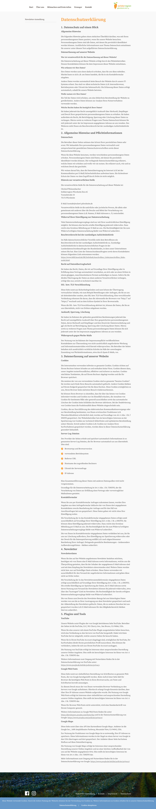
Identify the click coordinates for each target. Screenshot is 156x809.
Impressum (112, 794)
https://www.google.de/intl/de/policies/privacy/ (110, 761)
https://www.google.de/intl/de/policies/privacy (80, 665)
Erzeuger (78, 7)
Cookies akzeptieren (89, 805)
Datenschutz (125, 794)
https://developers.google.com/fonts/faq (77, 715)
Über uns (40, 7)
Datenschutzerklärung (67, 805)
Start (31, 7)
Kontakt (88, 7)
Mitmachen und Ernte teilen (59, 7)
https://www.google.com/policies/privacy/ (85, 717)
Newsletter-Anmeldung (34, 19)
